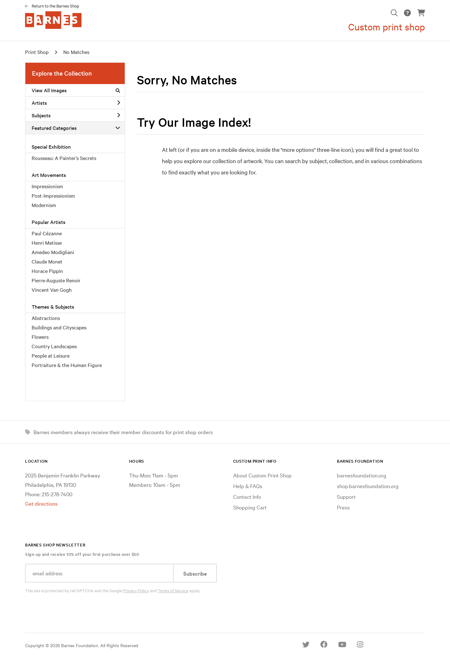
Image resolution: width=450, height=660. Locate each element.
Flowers (40, 336)
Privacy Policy (136, 590)
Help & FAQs (247, 485)
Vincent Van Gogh (52, 289)
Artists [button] (76, 102)
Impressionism (47, 186)
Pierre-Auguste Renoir (56, 280)
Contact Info (247, 496)
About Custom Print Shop (262, 475)
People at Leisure (51, 355)
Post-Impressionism (53, 195)
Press (343, 507)
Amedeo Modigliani (53, 252)
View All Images (76, 90)
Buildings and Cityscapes (59, 327)
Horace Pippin (47, 271)
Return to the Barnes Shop (55, 5)
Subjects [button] (76, 115)
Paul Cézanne (47, 233)
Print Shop (37, 51)
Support (346, 496)
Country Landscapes (54, 346)
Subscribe (195, 573)
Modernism (44, 205)
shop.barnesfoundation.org (368, 485)
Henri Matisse (47, 242)
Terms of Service (173, 590)
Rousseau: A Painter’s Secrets (64, 158)
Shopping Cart (250, 507)
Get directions (41, 503)
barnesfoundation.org (361, 475)
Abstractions (46, 318)
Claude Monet (47, 261)
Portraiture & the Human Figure (67, 365)
